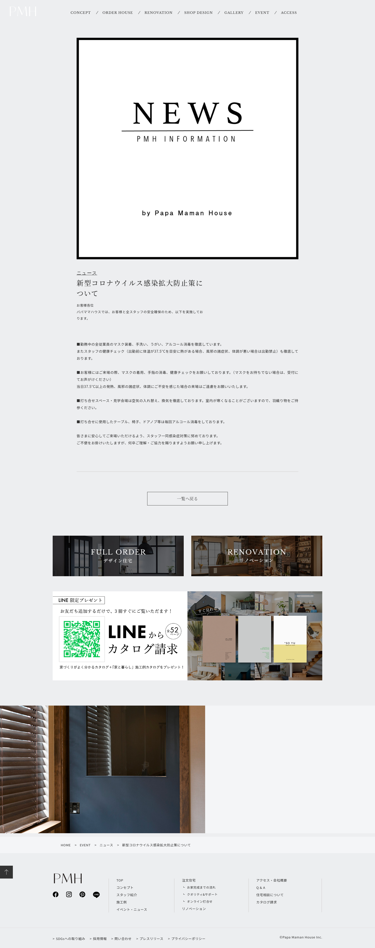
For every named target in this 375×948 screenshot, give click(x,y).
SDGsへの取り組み (70, 938)
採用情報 (100, 938)
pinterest (82, 894)
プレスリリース (152, 938)
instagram (69, 894)
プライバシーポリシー (188, 938)
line (96, 894)
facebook (55, 894)
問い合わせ (123, 938)
